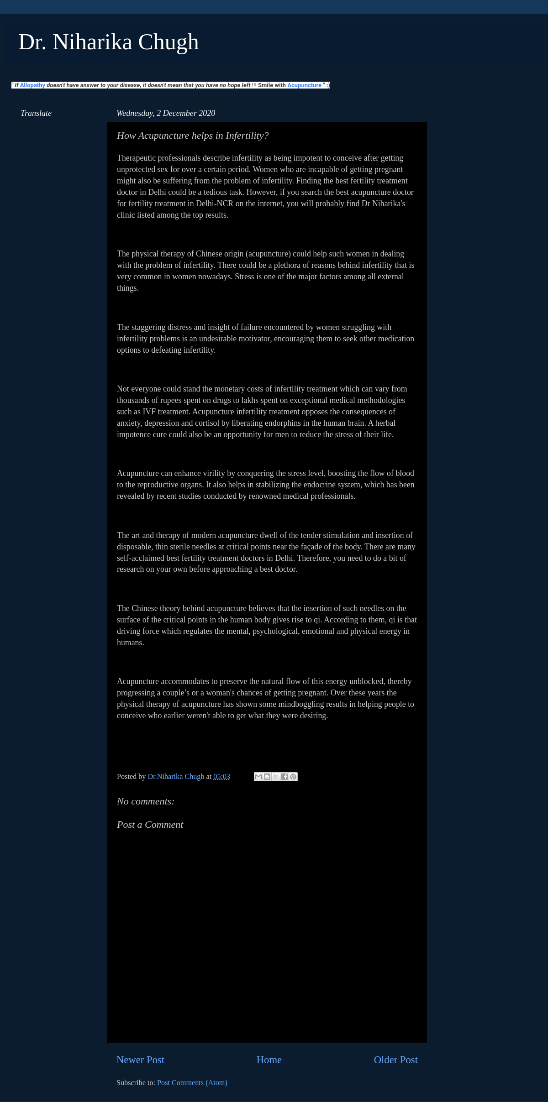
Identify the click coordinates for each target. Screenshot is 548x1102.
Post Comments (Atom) (192, 1083)
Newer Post (140, 1059)
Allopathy (32, 85)
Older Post (396, 1059)
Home (269, 1059)
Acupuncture (304, 85)
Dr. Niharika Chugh (108, 41)
